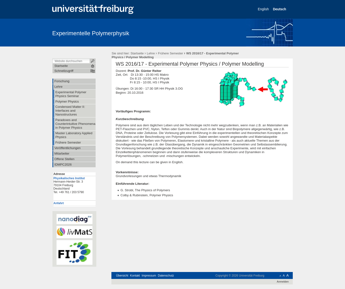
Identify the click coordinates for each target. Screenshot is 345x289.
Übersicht (122, 275)
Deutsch (280, 9)
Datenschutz (166, 275)
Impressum (149, 275)
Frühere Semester (170, 53)
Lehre (151, 53)
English (264, 9)
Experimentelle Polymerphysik (90, 33)
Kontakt (135, 275)
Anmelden (283, 281)
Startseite (137, 53)
